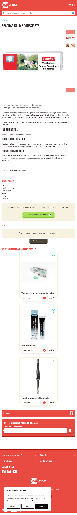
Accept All (41, 506)
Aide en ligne (47, 463)
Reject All (27, 506)
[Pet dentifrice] (38, 330)
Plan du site (55, 492)
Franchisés (7, 463)
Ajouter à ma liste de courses (38, 217)
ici (25, 172)
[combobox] (38, 13)
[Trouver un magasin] (70, 432)
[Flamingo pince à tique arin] (38, 382)
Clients (43, 457)
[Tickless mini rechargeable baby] (38, 278)
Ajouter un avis (38, 243)
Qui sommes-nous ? (12, 457)
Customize (13, 506)
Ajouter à (31, 300)
